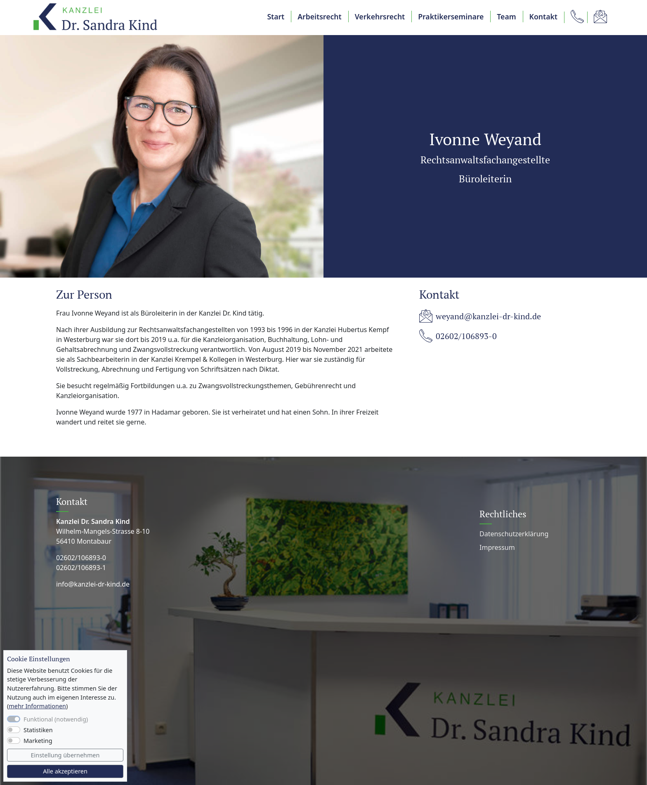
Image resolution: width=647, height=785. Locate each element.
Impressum (497, 547)
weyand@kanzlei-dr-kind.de (488, 316)
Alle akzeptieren (65, 771)
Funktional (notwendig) (56, 719)
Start (275, 16)
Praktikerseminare (451, 16)
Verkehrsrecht (380, 16)
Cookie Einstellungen (38, 659)
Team (506, 16)
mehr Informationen (37, 706)
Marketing (38, 741)
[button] (575, 16)
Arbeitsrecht (319, 16)
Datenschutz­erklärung (513, 533)
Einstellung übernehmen (65, 755)
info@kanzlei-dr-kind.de (93, 584)
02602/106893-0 (466, 336)
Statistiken (38, 730)
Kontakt (543, 16)
